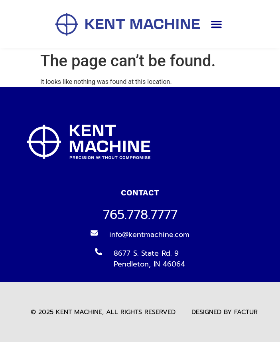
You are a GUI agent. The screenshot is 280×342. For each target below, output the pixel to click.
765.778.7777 (140, 215)
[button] (216, 24)
